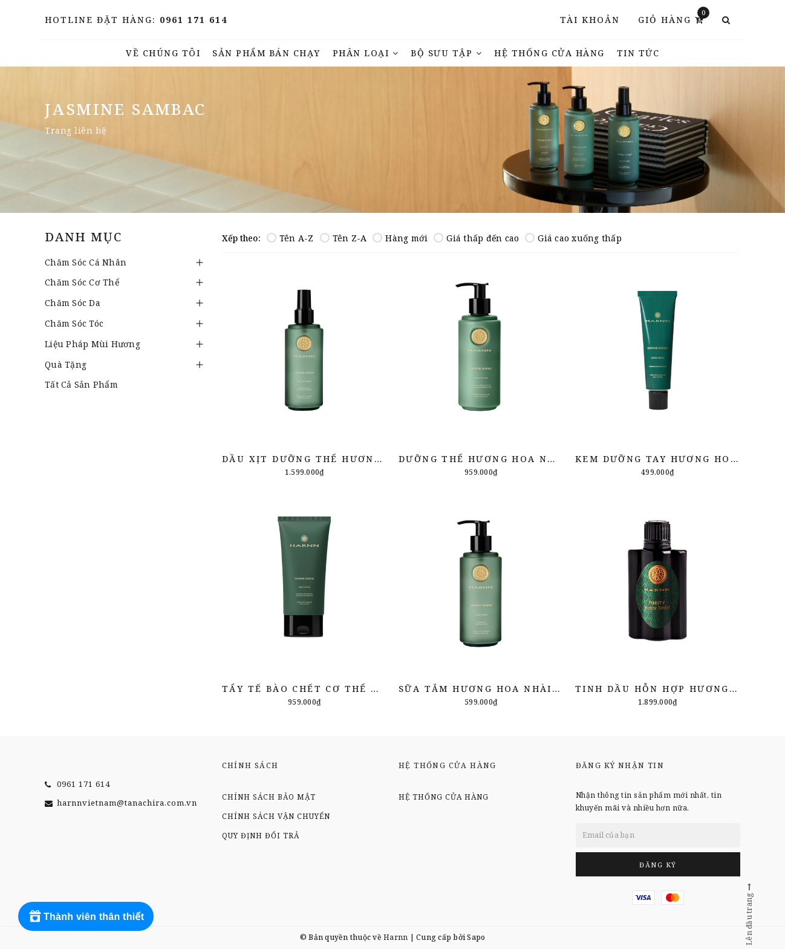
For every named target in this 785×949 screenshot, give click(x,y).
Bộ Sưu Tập (446, 53)
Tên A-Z (290, 238)
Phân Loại (366, 53)
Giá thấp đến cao (476, 238)
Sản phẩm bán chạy (266, 53)
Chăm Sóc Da (72, 302)
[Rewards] (86, 916)
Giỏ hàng (673, 19)
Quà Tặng (65, 364)
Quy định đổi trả (260, 835)
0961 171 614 (193, 19)
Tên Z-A (343, 238)
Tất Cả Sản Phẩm (81, 384)
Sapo (476, 937)
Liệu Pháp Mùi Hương (92, 344)
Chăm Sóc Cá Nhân (85, 262)
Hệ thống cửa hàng (549, 53)
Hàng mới (400, 238)
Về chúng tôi (163, 53)
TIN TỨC (638, 53)
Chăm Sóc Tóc (74, 323)
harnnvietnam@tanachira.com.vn (127, 802)
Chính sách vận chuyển (276, 816)
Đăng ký (658, 864)
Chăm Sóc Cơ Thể (82, 282)
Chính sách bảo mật (269, 797)
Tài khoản (590, 19)
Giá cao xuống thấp (573, 238)
